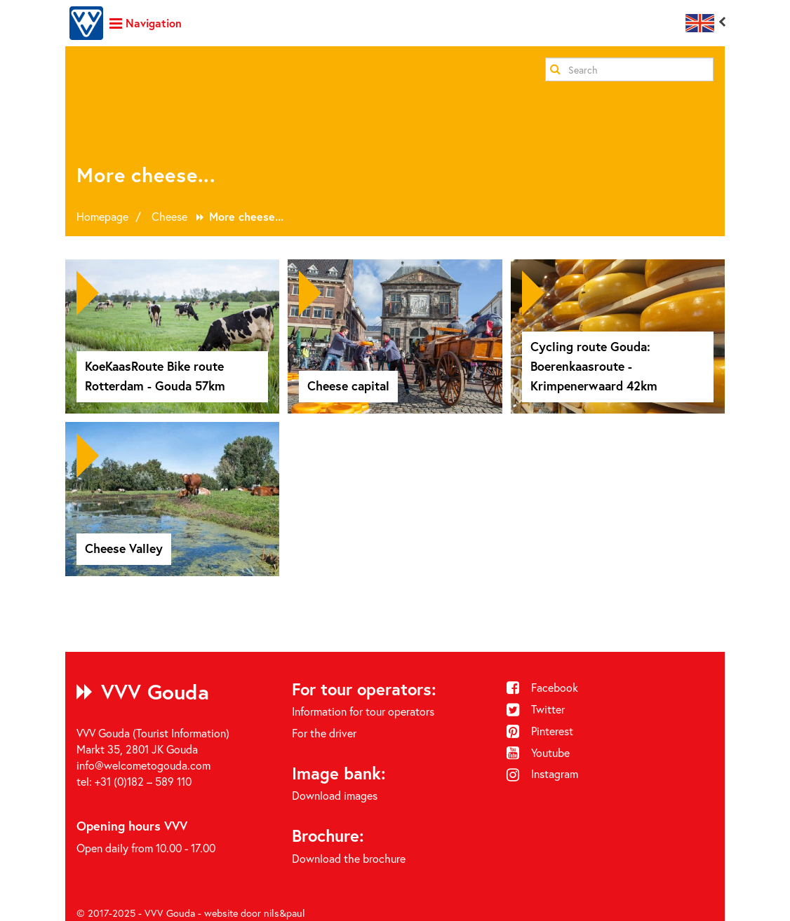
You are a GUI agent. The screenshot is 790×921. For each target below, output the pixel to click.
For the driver (324, 732)
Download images (334, 795)
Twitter (536, 709)
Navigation (145, 22)
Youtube (538, 752)
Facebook (542, 687)
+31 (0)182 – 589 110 (143, 781)
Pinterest (540, 730)
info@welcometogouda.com (143, 765)
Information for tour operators (363, 711)
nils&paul (284, 913)
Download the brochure (349, 858)
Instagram (542, 773)
